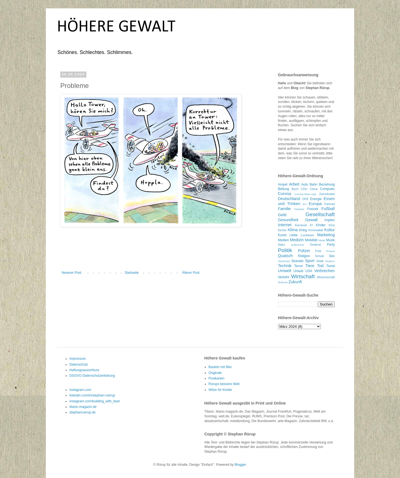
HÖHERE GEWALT (116, 27)
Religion (304, 256)
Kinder (321, 225)
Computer (327, 189)
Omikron (315, 244)
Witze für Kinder (220, 390)
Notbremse (297, 244)
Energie (316, 199)
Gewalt (311, 220)
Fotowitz (299, 209)
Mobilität (311, 240)
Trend (330, 266)
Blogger (240, 465)
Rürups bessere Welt (224, 384)
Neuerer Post (71, 273)
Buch (295, 189)
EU (304, 204)
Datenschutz (78, 364)
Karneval (301, 225)
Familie (284, 208)
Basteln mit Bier (220, 367)
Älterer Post (190, 273)
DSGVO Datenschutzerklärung (92, 376)
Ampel (283, 184)
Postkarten (216, 378)
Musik (330, 240)
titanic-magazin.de (82, 407)
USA (308, 271)
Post (318, 251)
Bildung (283, 189)
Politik (285, 250)
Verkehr (283, 277)
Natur (281, 244)
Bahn (314, 184)
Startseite (132, 273)
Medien (283, 240)
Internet (285, 225)
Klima (293, 230)
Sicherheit (284, 261)
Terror (298, 266)
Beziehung (327, 184)
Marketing (326, 235)
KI (311, 225)
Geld (282, 215)
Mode (321, 240)
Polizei (304, 250)
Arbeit (294, 184)
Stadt (319, 261)
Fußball (328, 208)
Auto (304, 184)
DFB (305, 199)
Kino (332, 225)
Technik (285, 265)
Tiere (309, 265)
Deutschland (289, 198)
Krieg (303, 230)
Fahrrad (329, 204)
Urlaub (298, 271)
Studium (330, 261)
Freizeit (312, 209)
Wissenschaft (326, 277)
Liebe (293, 235)
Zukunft (295, 282)
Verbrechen (324, 270)
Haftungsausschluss (84, 370)
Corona (284, 193)
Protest (330, 251)
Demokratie (327, 194)
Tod (320, 265)
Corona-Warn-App (305, 194)
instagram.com (80, 390)
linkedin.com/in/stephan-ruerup (92, 395)
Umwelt (284, 270)
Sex (332, 256)
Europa (315, 203)
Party (331, 245)
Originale (215, 373)
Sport (309, 260)
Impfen (329, 220)
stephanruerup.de (82, 412)
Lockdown (307, 235)
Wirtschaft (303, 276)
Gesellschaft (320, 214)
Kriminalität (315, 230)
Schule (319, 256)
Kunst (282, 235)
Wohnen (283, 282)
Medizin (297, 240)
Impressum (77, 359)
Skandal (297, 261)
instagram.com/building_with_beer (94, 401)
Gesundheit (288, 220)
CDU (304, 189)
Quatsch (285, 255)
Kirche (282, 230)
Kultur (329, 230)
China (314, 189)
